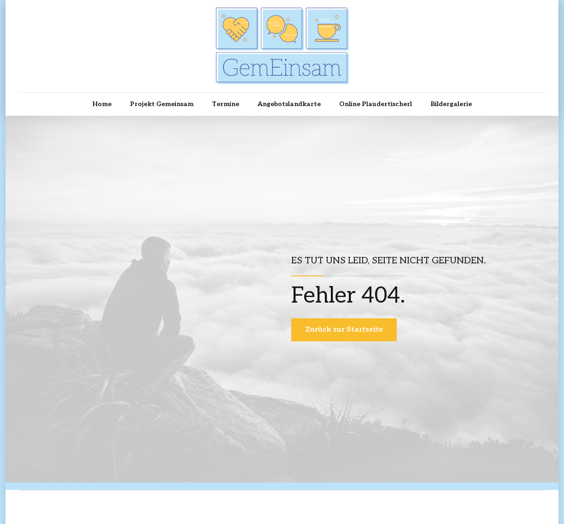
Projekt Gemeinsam (162, 104)
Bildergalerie (451, 104)
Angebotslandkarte (289, 104)
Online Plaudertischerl (375, 104)
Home (102, 104)
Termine (225, 104)
